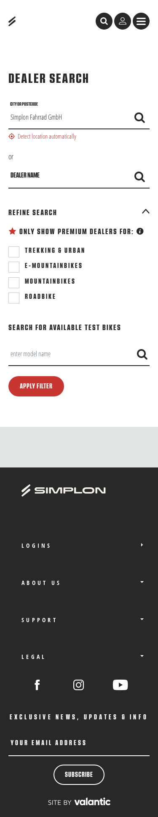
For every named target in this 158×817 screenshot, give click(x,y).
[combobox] (79, 354)
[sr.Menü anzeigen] (141, 21)
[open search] (104, 21)
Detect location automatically (42, 136)
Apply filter (36, 386)
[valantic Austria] (79, 801)
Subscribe (79, 774)
